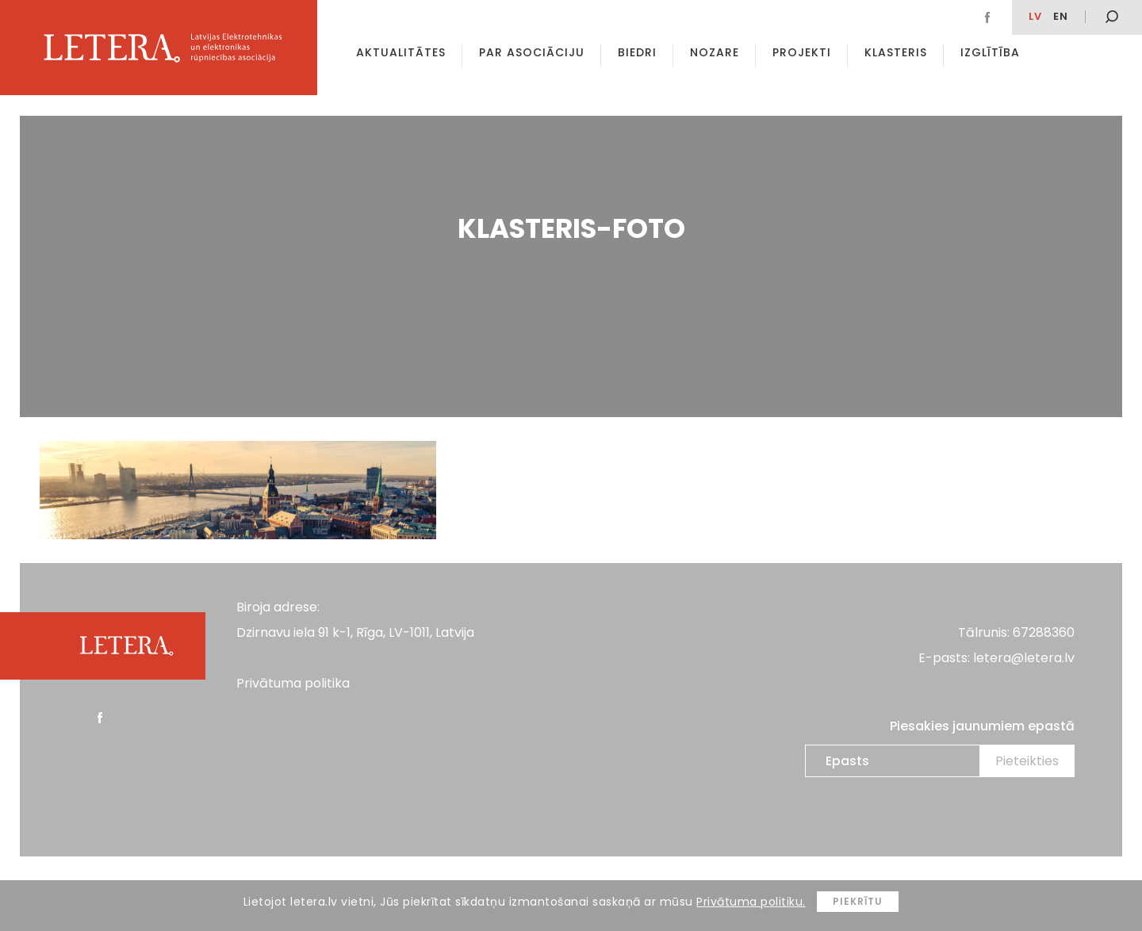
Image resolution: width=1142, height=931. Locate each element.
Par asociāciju (531, 52)
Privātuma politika (293, 683)
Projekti (801, 52)
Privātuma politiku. (751, 902)
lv (1035, 16)
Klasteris (895, 52)
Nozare (714, 52)
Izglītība (990, 52)
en (1060, 16)
